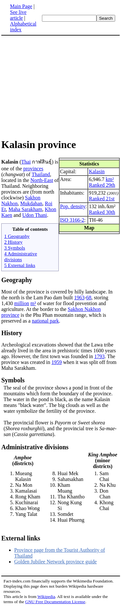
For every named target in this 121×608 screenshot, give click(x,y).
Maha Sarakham (25, 209)
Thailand (41, 174)
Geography (16, 279)
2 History (13, 242)
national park (45, 321)
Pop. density (73, 206)
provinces (33, 168)
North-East (41, 180)
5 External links (19, 265)
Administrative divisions (34, 447)
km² (110, 179)
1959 (56, 362)
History (11, 332)
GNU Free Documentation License (55, 601)
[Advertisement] (60, 86)
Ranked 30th (102, 212)
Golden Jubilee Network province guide (55, 561)
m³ (33, 303)
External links (20, 538)
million (21, 303)
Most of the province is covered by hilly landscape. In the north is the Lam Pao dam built (57, 294)
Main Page (21, 6)
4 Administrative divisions (20, 256)
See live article (18, 15)
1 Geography (17, 236)
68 (88, 297)
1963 (79, 297)
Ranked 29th (102, 185)
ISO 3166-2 (72, 220)
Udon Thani (34, 215)
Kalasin (97, 171)
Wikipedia (46, 596)
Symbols (13, 380)
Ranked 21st (102, 198)
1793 (99, 356)
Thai (26, 162)
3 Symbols (14, 248)
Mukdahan (31, 203)
